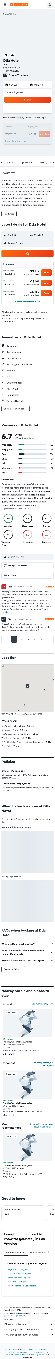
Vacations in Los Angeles (19, 1277)
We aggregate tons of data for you (29, 1329)
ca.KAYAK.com (11, 1349)
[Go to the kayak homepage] (19, 4)
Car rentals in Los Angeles (19, 1273)
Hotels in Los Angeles (17, 1281)
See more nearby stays (43, 1003)
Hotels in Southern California (16, 1355)
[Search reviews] (29, 557)
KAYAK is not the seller (29, 1324)
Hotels (22, 1349)
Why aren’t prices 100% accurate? (29, 1334)
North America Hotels (37, 1349)
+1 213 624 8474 (11, 71)
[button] (5, 4)
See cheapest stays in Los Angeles (43, 1064)
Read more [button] (7, 612)
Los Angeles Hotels (39, 1355)
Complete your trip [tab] (15, 1252)
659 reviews (21, 75)
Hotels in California (38, 1352)
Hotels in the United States (16, 1352)
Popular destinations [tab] (40, 1252)
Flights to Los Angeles (18, 1269)
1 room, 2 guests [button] (14, 92)
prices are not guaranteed (14, 1316)
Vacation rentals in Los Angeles (22, 1285)
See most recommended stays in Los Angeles (42, 1125)
